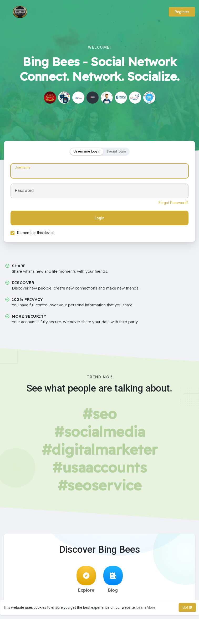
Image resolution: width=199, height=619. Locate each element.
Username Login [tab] (86, 151)
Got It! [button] (187, 607)
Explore (86, 579)
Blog (113, 579)
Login (99, 218)
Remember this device (35, 233)
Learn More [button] (145, 607)
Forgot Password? (173, 203)
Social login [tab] (116, 151)
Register (182, 12)
